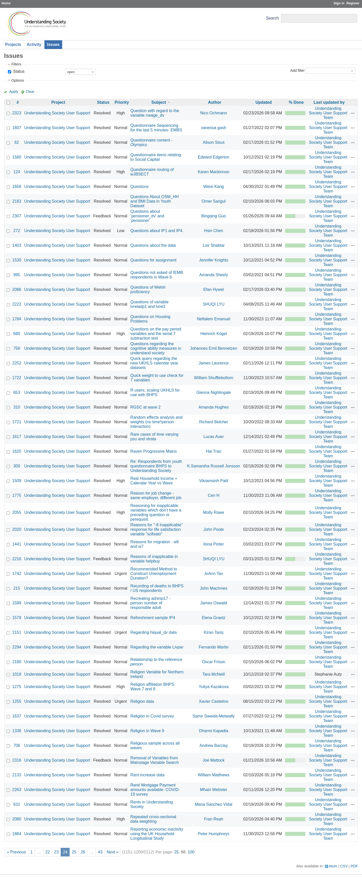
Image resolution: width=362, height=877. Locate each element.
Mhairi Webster (213, 789)
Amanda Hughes (214, 407)
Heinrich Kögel (213, 333)
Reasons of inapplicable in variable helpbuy (154, 558)
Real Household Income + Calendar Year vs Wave (153, 480)
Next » (112, 852)
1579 (16, 618)
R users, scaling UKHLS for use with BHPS (155, 392)
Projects (13, 44)
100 (191, 852)
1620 (16, 451)
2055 (16, 512)
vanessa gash (213, 128)
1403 (16, 245)
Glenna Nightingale (213, 392)
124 (16, 172)
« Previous (16, 852)
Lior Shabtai (213, 245)
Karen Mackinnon (213, 172)
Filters (16, 64)
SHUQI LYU (213, 304)
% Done (296, 102)
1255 (16, 701)
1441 (16, 544)
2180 (16, 662)
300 (16, 466)
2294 (16, 647)
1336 (16, 731)
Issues (53, 44)
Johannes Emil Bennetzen (213, 348)
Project (58, 102)
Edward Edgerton (213, 157)
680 (16, 333)
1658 (16, 186)
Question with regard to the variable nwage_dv (154, 113)
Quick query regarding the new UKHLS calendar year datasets (154, 363)
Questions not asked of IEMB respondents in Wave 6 (156, 274)
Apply (13, 92)
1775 (16, 495)
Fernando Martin (213, 647)
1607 (16, 128)
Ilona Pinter (213, 544)
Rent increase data (147, 775)
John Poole (213, 529)
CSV (344, 866)
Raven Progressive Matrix (153, 451)
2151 (16, 632)
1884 (16, 834)
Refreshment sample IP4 (152, 618)
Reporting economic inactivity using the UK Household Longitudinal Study (156, 833)
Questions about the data (153, 245)
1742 (16, 573)
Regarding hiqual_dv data (153, 632)
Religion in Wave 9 (147, 731)
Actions (353, 113)
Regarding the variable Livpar (157, 647)
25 (74, 852)
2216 (16, 559)
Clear (30, 92)
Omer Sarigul (213, 201)
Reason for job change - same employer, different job (156, 495)
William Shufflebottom (213, 378)
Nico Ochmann (213, 113)
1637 (16, 716)
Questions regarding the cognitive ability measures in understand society (155, 348)
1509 (16, 481)
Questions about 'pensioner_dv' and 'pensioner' (147, 216)
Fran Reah (213, 819)
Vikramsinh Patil (213, 481)
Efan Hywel (213, 289)
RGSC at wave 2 (145, 407)
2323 (16, 113)
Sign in (339, 3)
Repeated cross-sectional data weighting (153, 819)
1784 (16, 319)
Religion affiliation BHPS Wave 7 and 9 (152, 686)
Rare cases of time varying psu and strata (154, 436)
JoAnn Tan (213, 573)
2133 (16, 775)
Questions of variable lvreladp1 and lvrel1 (149, 304)
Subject (158, 102)
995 (16, 275)
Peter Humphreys (213, 834)
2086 (16, 289)
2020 (16, 529)
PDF (354, 866)
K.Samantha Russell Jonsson (213, 466)
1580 (16, 157)
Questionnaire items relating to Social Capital (155, 157)
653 (16, 392)
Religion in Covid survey (152, 716)
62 (16, 142)
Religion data (142, 701)
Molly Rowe (213, 512)
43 (100, 852)
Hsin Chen (213, 231)
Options (17, 80)
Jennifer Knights (213, 260)
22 (47, 852)
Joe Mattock (213, 760)
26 (83, 852)
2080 (16, 819)
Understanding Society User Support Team (328, 113)
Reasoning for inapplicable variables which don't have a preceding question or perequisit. (156, 512)
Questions (139, 186)
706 (16, 745)
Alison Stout (213, 142)
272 (16, 231)
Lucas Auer (213, 436)
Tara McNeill (213, 674)
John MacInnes (213, 588)
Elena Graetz (213, 618)
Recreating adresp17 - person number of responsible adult (150, 603)
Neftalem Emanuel (214, 319)
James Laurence (213, 363)
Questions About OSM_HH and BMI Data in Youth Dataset (154, 201)
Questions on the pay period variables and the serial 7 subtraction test (155, 333)
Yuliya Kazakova (213, 687)
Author (214, 102)
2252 (16, 363)
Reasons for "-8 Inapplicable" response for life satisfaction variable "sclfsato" (156, 529)
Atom (333, 866)
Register (353, 3)
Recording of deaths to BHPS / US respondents (157, 588)
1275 (16, 687)
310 (16, 407)
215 (16, 588)
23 (56, 852)
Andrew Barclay (213, 745)
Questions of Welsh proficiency (148, 289)
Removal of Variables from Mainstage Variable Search (154, 760)
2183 (16, 201)
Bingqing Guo (213, 216)
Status (18, 71)
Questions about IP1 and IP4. (157, 231)
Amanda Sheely (213, 275)
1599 (16, 603)
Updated (263, 102)
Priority (122, 102)
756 (16, 348)
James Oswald (213, 603)
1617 (16, 436)
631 (16, 804)
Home (6, 3)
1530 (16, 260)
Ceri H (213, 495)
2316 (16, 760)
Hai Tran (213, 451)
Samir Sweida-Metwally (213, 716)
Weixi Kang (213, 186)
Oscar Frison (213, 662)
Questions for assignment (153, 260)
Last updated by (329, 102)
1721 (16, 422)
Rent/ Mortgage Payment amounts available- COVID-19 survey (155, 789)
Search (272, 18)
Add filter (297, 70)
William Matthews (213, 775)
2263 (16, 789)
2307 (16, 216)
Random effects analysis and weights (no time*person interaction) (156, 422)
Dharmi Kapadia (213, 731)
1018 (16, 674)
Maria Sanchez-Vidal (213, 804)
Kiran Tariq (213, 632)
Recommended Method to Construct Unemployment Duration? (153, 573)
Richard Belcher (213, 422)
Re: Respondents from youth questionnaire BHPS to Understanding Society (156, 466)
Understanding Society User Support (57, 113)
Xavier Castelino (213, 701)
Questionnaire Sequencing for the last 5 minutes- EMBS (156, 127)
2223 (16, 304)
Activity (34, 44)
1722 (16, 378)
